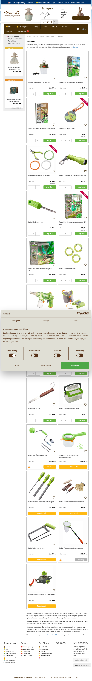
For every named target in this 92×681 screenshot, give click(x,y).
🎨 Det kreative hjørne (45, 653)
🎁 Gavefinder (25, 653)
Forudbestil (73, 467)
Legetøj (35, 27)
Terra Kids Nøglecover (66, 129)
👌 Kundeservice (8, 651)
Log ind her (81, 18)
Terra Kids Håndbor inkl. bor (37, 455)
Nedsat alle (11, 80)
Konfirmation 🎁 (23, 31)
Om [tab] (76, 321)
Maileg (45, 27)
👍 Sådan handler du (10, 658)
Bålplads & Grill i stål (15, 39)
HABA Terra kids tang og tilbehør (39, 175)
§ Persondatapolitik (9, 662)
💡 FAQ (5, 649)
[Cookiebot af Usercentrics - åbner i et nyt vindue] (78, 314)
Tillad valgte (46, 365)
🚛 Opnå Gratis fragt (27, 649)
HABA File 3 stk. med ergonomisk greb (41, 502)
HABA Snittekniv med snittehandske (71, 502)
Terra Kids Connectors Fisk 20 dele (71, 82)
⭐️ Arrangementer (44, 655)
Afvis (17, 365)
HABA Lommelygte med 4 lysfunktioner (72, 175)
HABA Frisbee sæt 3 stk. (67, 269)
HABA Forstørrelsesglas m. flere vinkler (41, 594)
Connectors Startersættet (55, 635)
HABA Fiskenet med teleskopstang (71, 548)
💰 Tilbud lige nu (22, 27)
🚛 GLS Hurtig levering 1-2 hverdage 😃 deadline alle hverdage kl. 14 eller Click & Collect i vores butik (46, 3)
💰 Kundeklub (42, 647)
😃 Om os (41, 651)
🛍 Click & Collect (26, 655)
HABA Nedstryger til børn (36, 548)
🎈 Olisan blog (43, 658)
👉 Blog (9, 27)
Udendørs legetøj (14, 43)
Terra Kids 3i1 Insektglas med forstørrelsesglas (69, 456)
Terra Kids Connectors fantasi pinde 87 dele (41, 270)
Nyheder (9, 31)
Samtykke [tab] (16, 321)
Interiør (54, 27)
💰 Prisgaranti (25, 651)
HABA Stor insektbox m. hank (69, 409)
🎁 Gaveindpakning (27, 647)
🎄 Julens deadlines (9, 653)
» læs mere (31, 88)
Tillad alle (75, 365)
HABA (42, 36)
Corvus (75, 47)
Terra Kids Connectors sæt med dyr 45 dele (72, 223)
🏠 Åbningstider (43, 649)
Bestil (49, 467)
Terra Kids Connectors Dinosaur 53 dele (41, 129)
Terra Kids (12, 41)
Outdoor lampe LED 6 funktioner (39, 82)
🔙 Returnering (8, 655)
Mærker (65, 27)
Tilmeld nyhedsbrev (82, 665)
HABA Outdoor (50, 36)
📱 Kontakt (6, 647)
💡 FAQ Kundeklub (9, 660)
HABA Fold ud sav (34, 409)
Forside (28, 36)
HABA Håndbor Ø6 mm (35, 222)
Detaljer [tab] (46, 321)
